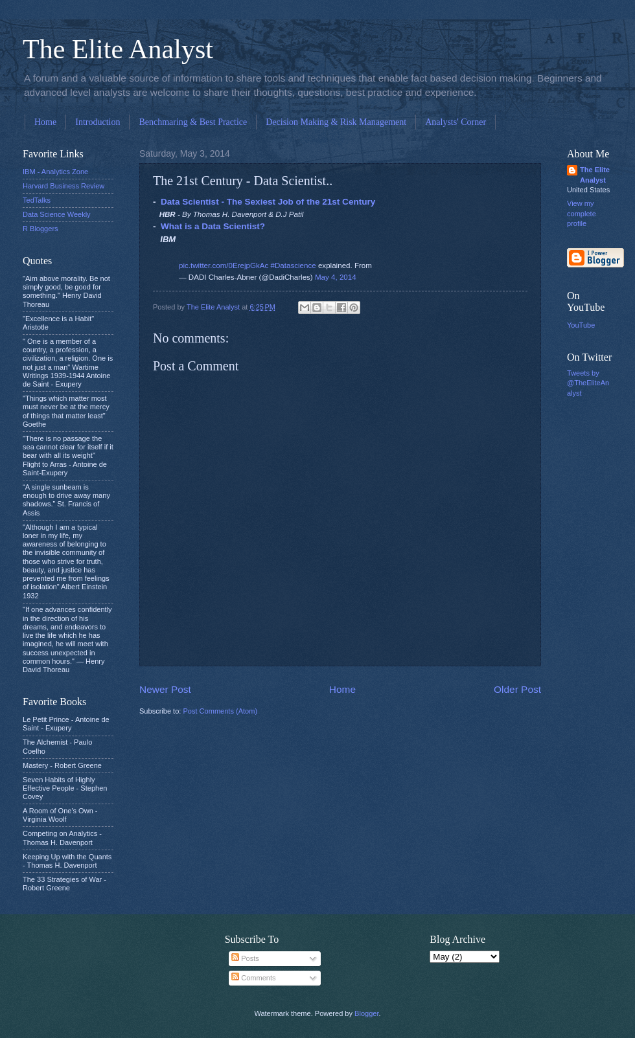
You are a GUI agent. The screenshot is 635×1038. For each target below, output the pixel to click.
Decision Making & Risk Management (336, 122)
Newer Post (165, 689)
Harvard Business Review (63, 186)
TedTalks (37, 200)
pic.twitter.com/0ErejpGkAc (223, 265)
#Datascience (293, 265)
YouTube (581, 325)
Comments (253, 978)
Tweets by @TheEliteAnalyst (588, 383)
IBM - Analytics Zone (55, 171)
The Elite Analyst (118, 49)
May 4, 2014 (335, 277)
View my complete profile (581, 213)
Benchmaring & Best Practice (193, 122)
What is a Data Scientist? (213, 226)
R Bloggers (40, 228)
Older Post (517, 689)
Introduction (97, 122)
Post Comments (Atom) (220, 711)
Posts (245, 958)
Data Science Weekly (57, 214)
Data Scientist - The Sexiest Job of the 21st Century (268, 202)
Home (45, 122)
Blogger (366, 1013)
